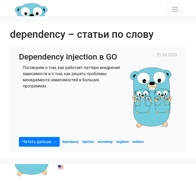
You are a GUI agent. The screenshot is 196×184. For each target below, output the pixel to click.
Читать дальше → (39, 141)
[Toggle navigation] (175, 9)
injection (88, 142)
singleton (122, 142)
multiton (138, 142)
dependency (70, 142)
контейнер (105, 142)
